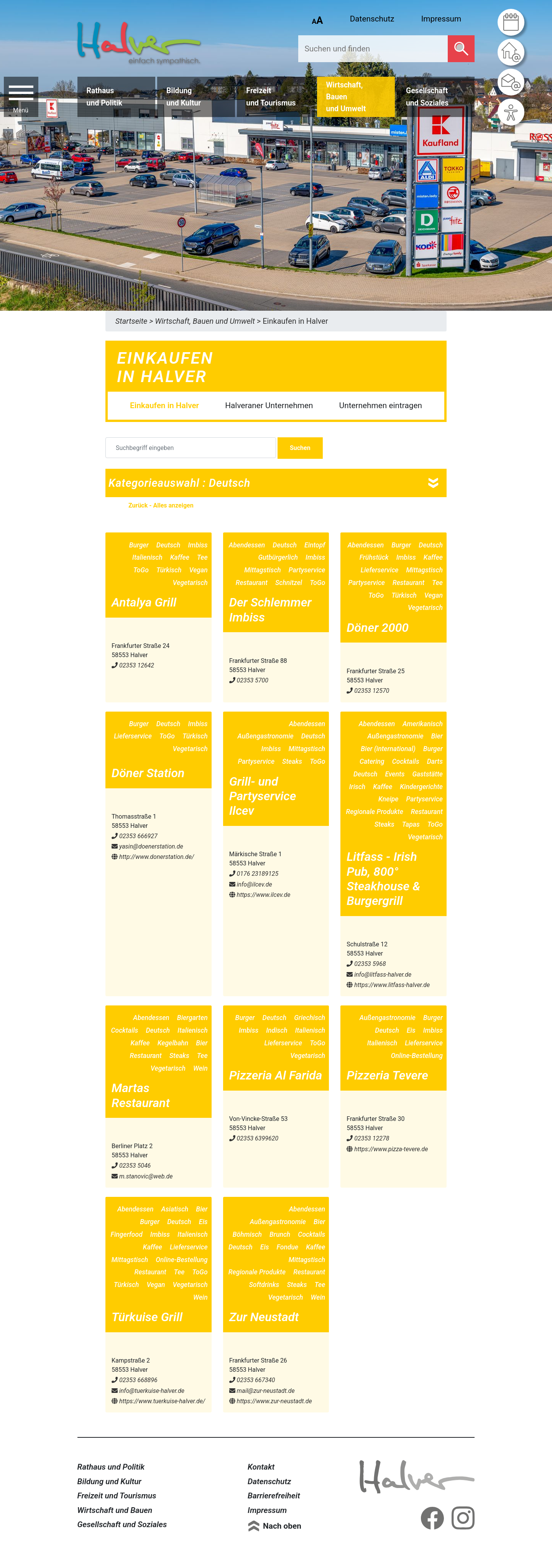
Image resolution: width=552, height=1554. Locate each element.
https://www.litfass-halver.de (388, 985)
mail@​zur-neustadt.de (262, 1390)
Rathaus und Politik (111, 1467)
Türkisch (169, 570)
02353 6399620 (253, 1138)
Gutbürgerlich (278, 557)
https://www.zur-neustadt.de (270, 1401)
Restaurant (252, 583)
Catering (372, 761)
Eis (411, 1030)
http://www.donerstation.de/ (153, 856)
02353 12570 (368, 690)
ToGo (141, 570)
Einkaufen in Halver (164, 405)
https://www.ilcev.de (260, 894)
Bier (437, 736)
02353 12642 (133, 665)
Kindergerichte (421, 787)
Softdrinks (264, 1285)
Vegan (198, 570)
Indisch (276, 1030)
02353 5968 (366, 963)
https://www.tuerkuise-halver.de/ (158, 1401)
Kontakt (261, 1467)
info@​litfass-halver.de (379, 974)
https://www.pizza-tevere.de (387, 1149)
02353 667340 (252, 1380)
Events (395, 774)
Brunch (279, 1234)
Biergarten (192, 1018)
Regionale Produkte (374, 812)
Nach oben (282, 1526)
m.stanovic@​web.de (142, 1176)
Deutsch (168, 545)
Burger (139, 545)
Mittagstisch (262, 570)
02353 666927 (135, 836)
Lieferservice (380, 570)
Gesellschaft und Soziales (122, 1524)
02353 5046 (131, 1165)
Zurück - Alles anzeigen (161, 505)
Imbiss (197, 545)
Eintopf (314, 545)
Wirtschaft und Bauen (115, 1510)
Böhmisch (247, 1234)
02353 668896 (135, 1380)
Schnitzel (288, 583)
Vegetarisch (190, 583)
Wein (200, 1068)
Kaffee (179, 557)
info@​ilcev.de (250, 884)
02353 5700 (248, 680)
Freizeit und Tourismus (116, 1495)
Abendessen (247, 545)
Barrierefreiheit (274, 1495)
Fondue (288, 1247)
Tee (202, 557)
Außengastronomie (265, 736)
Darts (435, 761)
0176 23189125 (253, 873)
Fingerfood (127, 1234)
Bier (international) (388, 749)
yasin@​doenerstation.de (147, 846)
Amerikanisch (422, 724)
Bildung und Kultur (109, 1481)
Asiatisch (174, 1209)
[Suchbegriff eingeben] (190, 447)
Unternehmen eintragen (380, 405)
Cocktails (405, 761)
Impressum (441, 18)
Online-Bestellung (417, 1056)
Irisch (357, 787)
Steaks (292, 761)
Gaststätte (427, 774)
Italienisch (147, 557)
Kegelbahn (173, 1043)
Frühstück (374, 557)
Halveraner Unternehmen (269, 405)
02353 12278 (368, 1138)
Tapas (411, 824)
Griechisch (309, 1018)
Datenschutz (372, 18)
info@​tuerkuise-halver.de (148, 1390)
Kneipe (388, 799)
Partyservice (307, 570)
